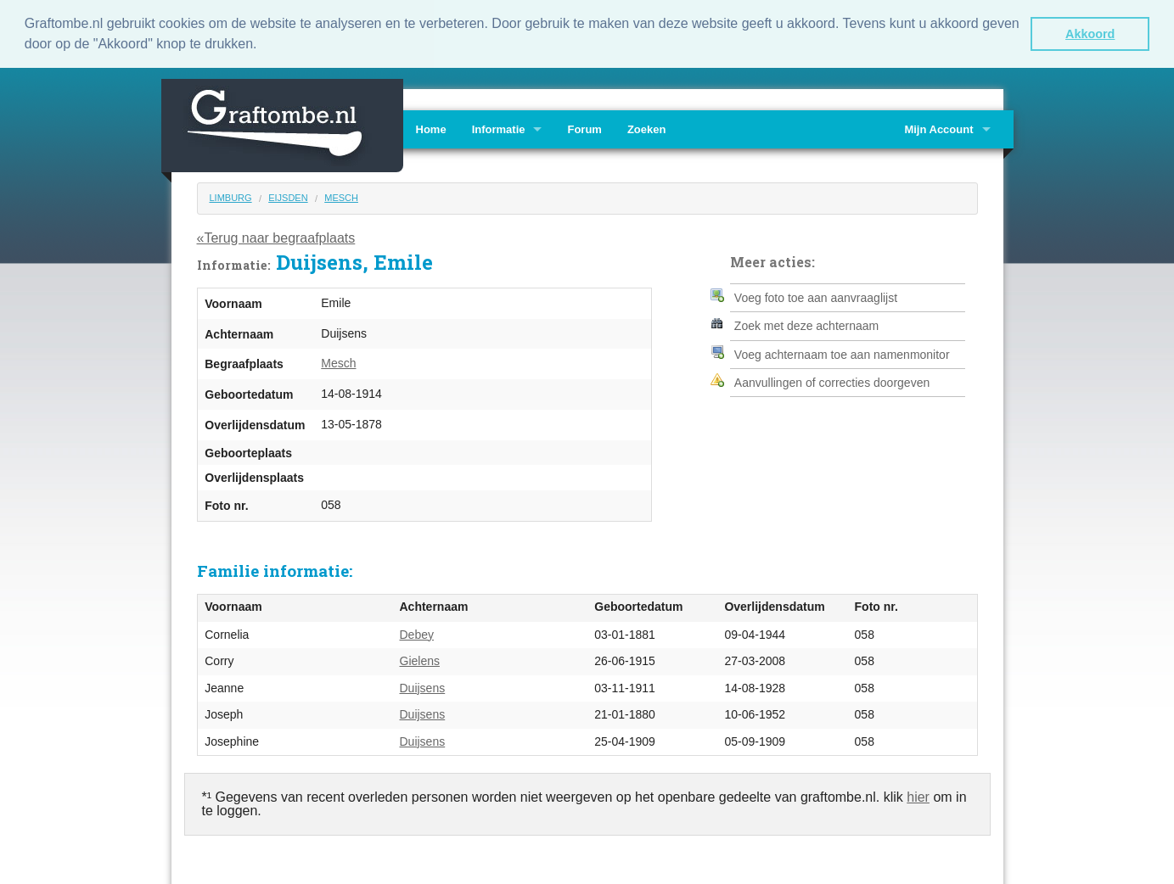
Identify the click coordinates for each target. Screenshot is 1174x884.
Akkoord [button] (1090, 34)
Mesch (341, 197)
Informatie (498, 128)
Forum (584, 128)
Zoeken (646, 128)
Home (431, 128)
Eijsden (287, 197)
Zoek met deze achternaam (806, 325)
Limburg (231, 197)
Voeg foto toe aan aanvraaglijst (815, 296)
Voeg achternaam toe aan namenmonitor (842, 353)
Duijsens (423, 686)
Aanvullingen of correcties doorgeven (832, 382)
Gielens (420, 660)
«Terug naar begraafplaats (276, 236)
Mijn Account (938, 128)
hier (918, 796)
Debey (417, 633)
